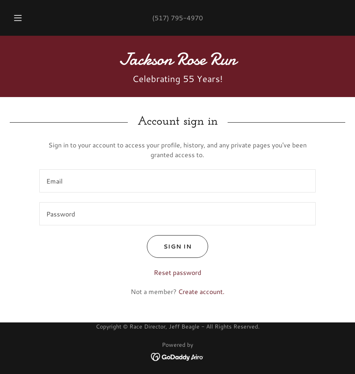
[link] (177, 62)
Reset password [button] (177, 272)
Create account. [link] (201, 291)
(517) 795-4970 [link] (177, 17)
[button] (24, 18)
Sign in (169, 246)
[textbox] (177, 180)
